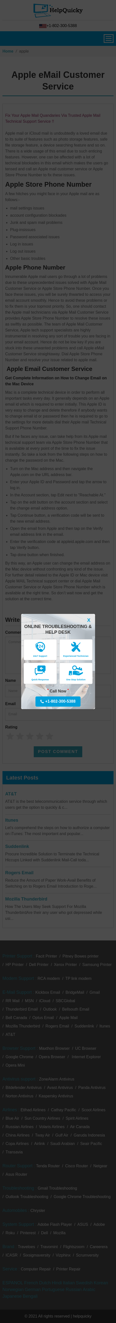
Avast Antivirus (60, 1087)
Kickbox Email (47, 992)
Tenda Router (48, 1166)
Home (7, 51)
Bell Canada (16, 1018)
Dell (44, 1233)
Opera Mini (15, 1065)
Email (10, 704)
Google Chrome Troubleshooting (82, 1197)
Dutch (45, 1282)
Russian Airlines (19, 1127)
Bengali (30, 1296)
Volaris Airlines (52, 1127)
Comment (14, 632)
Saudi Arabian (62, 1144)
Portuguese (53, 1289)
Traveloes (26, 1247)
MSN (29, 1001)
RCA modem (49, 978)
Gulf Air (61, 1135)
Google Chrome (19, 1057)
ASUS (82, 1224)
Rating (11, 727)
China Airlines (17, 1135)
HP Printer (14, 964)
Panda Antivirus (92, 1087)
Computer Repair (36, 1269)
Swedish (84, 1282)
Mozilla (59, 1233)
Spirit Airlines (77, 1118)
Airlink (39, 1144)
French (31, 1282)
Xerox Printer (65, 964)
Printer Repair (68, 1269)
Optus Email (43, 1018)
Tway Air (42, 1135)
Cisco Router (76, 1166)
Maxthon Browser (54, 1048)
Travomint (49, 1247)
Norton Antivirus (19, 1096)
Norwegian (13, 1289)
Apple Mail (68, 1018)
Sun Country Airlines (42, 1118)
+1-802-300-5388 (58, 26)
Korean (101, 1282)
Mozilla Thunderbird (26, 899)
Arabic (89, 1289)
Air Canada (80, 1127)
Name (10, 680)
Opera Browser (52, 1057)
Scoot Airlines (93, 1110)
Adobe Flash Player (55, 1224)
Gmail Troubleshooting (57, 1188)
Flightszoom (73, 1247)
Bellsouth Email (75, 1009)
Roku (10, 1233)
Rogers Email (19, 872)
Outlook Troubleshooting (26, 1197)
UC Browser (85, 1048)
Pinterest (28, 1233)
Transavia (14, 1152)
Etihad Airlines (32, 1110)
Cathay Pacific (63, 1110)
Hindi (57, 1282)
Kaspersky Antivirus (56, 1096)
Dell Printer (39, 964)
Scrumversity (87, 1255)
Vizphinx (63, 1255)
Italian (69, 1282)
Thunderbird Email (21, 1009)
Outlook (50, 1009)
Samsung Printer (97, 964)
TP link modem (78, 978)
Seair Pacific (91, 1144)
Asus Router (16, 1174)
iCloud (44, 1001)
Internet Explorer (86, 1057)
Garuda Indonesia (89, 1135)
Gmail (94, 992)
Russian (74, 1289)
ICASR (11, 1255)
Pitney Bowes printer (81, 956)
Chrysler (38, 1210)
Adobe (99, 1224)
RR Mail (12, 1001)
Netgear (100, 1166)
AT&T (11, 793)
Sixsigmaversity (36, 1255)
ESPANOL (12, 1282)
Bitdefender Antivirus (23, 1087)
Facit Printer (46, 956)
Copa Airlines (17, 1144)
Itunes (11, 820)
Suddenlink (17, 846)
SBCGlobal (65, 1001)
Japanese (12, 1296)
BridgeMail (75, 992)
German (33, 1289)
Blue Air (12, 1118)
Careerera (99, 1247)
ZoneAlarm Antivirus (56, 1079)
